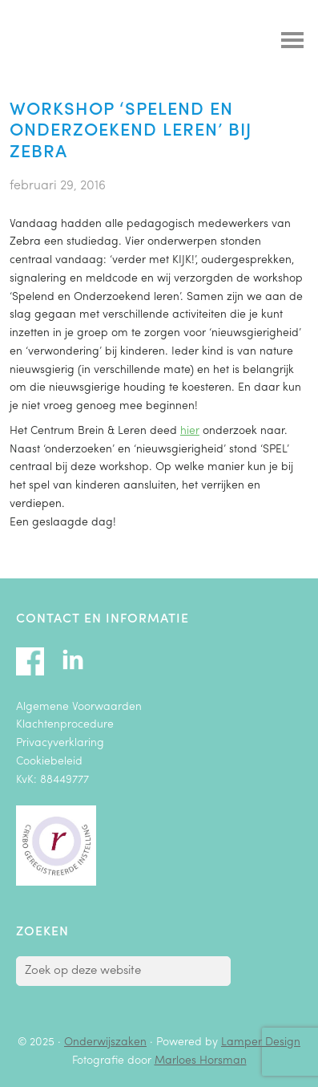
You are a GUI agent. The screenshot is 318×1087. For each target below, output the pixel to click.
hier (189, 431)
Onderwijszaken (106, 44)
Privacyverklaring (60, 743)
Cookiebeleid (49, 762)
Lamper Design (260, 1042)
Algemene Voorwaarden (79, 707)
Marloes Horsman (201, 1061)
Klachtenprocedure (65, 725)
